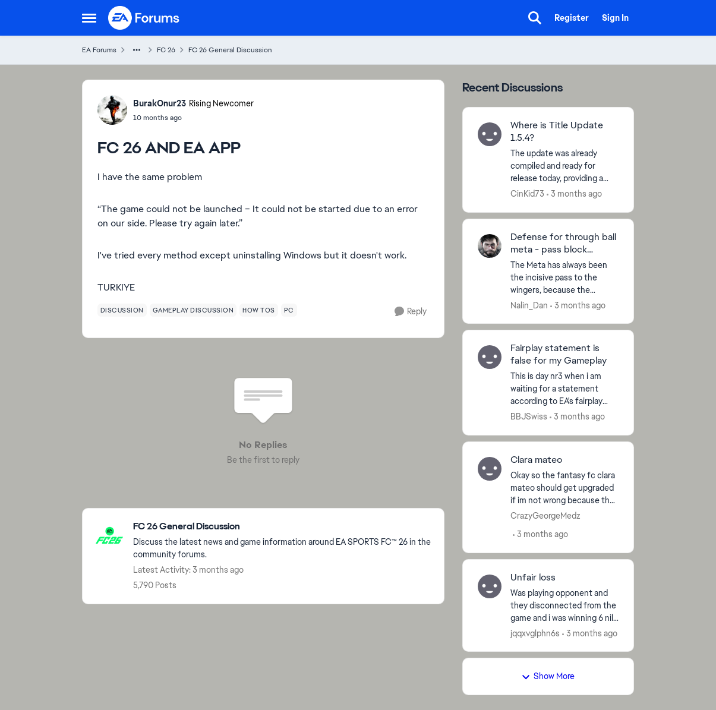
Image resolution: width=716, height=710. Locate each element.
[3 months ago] (574, 194)
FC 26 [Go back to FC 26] (166, 50)
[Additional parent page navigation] (137, 50)
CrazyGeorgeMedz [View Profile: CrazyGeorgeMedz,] (545, 515)
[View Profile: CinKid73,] (489, 134)
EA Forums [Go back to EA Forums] (99, 50)
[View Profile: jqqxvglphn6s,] (489, 586)
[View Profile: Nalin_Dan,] (489, 246)
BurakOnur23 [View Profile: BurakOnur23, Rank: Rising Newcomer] (159, 103)
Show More (548, 676)
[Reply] (410, 312)
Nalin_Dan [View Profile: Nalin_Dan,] (529, 304)
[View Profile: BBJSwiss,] (489, 357)
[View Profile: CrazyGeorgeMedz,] (489, 469)
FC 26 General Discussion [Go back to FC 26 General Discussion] (230, 50)
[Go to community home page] (144, 18)
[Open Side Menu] (89, 18)
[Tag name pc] (289, 310)
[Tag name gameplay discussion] (193, 310)
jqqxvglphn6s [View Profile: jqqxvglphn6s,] (535, 632)
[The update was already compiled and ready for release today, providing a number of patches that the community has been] (564, 166)
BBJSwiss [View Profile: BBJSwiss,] (528, 416)
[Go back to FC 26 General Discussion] (282, 526)
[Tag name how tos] (258, 310)
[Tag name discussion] (122, 310)
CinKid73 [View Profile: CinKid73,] (527, 193)
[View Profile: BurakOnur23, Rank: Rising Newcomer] (112, 110)
